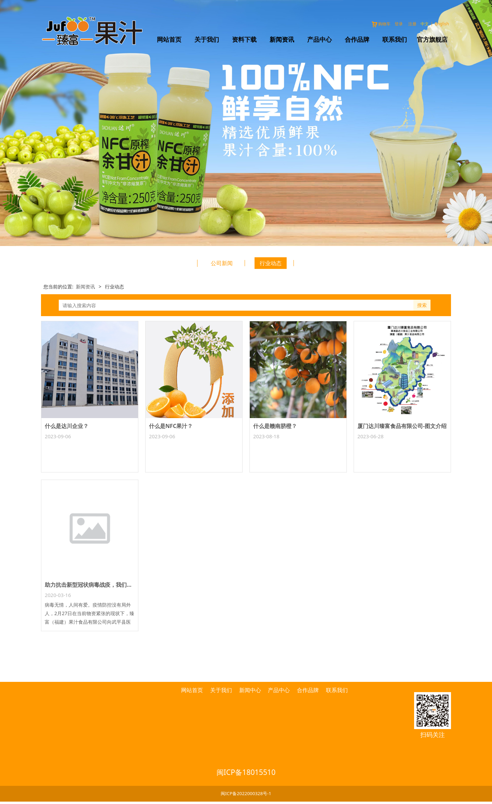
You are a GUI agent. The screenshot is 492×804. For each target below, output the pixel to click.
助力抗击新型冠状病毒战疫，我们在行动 (94, 584)
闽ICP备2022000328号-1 (246, 793)
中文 (425, 24)
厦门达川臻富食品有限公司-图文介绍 (402, 426)
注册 (412, 24)
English (442, 24)
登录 (399, 24)
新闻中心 (250, 690)
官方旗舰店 (432, 39)
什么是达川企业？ (66, 426)
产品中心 (319, 39)
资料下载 (244, 39)
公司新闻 (222, 263)
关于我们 (206, 39)
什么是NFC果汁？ (171, 426)
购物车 (381, 24)
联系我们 (394, 39)
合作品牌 (357, 39)
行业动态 (271, 263)
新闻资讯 (282, 39)
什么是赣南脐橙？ (275, 426)
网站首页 (169, 39)
